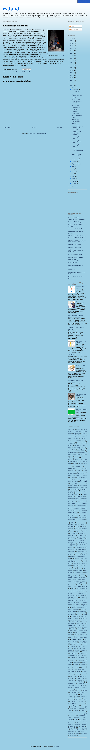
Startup (70, 687)
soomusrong (84, 674)
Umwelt (81, 701)
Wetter (72, 726)
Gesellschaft (83, 544)
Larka (83, 591)
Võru (83, 717)
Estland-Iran (84, 498)
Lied (76, 598)
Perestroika (77, 635)
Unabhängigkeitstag (73, 705)
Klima (75, 577)
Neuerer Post (8, 127)
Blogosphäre (71, 450)
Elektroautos (71, 473)
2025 (72, 41)
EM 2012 (83, 473)
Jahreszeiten (76, 565)
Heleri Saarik (71, 552)
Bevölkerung (77, 447)
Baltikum (70, 445)
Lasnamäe (70, 593)
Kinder (76, 576)
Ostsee (85, 628)
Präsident (73, 643)
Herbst (83, 552)
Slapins (85, 671)
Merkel (69, 609)
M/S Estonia (71, 602)
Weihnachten (71, 722)
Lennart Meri (72, 597)
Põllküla (85, 641)
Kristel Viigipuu (71, 584)
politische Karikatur (72, 641)
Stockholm (70, 689)
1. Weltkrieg (76, 433)
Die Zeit (75, 463)
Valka (76, 710)
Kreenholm (70, 582)
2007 (72, 85)
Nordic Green (84, 618)
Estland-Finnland (73, 494)
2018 (72, 58)
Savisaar (73, 657)
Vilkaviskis (73, 715)
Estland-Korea (72, 503)
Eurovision (73, 530)
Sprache (70, 683)
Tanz (69, 694)
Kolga (69, 579)
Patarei (81, 634)
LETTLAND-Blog (73, 260)
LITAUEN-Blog (72, 262)
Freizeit (70, 538)
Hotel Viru (72, 556)
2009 (72, 80)
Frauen (81, 535)
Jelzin (69, 567)
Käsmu (76, 574)
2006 (72, 87)
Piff (70, 637)
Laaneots (85, 590)
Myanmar (79, 614)
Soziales (70, 680)
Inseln (83, 560)
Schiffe (81, 659)
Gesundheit (74, 546)
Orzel (78, 627)
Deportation (77, 459)
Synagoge (78, 690)
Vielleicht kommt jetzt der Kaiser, (77, 155)
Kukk (84, 584)
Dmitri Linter (76, 464)
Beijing (69, 447)
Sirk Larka (71, 669)
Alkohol (83, 434)
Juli (73, 168)
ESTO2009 (82, 524)
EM (78, 473)
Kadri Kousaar (78, 570)
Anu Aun (83, 438)
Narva (85, 614)
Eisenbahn (81, 472)
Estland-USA (82, 519)
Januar (74, 183)
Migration (76, 609)
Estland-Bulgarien (74, 487)
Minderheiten (72, 611)
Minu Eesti (82, 611)
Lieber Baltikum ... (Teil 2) (77, 108)
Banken (77, 445)
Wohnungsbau (81, 731)
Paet (71, 632)
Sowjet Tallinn (73, 676)
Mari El (83, 604)
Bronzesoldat (20, 72)
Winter (82, 726)
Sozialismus (81, 680)
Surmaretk (84, 689)
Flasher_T (82, 533)
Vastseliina (70, 712)
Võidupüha (76, 717)
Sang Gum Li (84, 655)
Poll (80, 641)
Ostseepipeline (73, 630)
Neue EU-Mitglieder (77, 92)
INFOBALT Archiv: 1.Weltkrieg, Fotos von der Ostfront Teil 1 (77, 236)
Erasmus (73, 477)
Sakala (77, 655)
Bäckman (78, 443)
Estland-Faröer (80, 492)
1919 (84, 433)
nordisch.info (72, 269)
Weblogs (82, 720)
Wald (69, 720)
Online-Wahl (71, 625)
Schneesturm (71, 660)
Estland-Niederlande (72, 507)
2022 (72, 48)
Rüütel (82, 653)
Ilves (69, 558)
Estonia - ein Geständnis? (76, 120)
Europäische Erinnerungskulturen (77, 150)
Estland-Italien (71, 501)
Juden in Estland (83, 567)
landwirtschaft (74, 591)
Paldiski (83, 632)
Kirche (70, 577)
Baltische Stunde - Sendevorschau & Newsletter (76, 218)
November (75, 159)
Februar (74, 181)
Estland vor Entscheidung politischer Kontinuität (75, 316)
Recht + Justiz (81, 646)
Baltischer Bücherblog (74, 222)
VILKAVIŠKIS (82, 715)
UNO (71, 706)
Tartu (75, 694)
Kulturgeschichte (82, 586)
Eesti (79, 470)
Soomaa (77, 674)
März (73, 178)
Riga (75, 648)
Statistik (77, 687)
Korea (69, 581)
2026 (72, 38)
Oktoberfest (71, 623)
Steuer (83, 687)
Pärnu (75, 634)
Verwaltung (78, 713)
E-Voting (81, 468)
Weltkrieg (70, 724)
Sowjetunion (81, 678)
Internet (70, 561)
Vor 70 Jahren (75, 105)
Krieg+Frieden (80, 583)
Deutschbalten (74, 461)
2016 (72, 63)
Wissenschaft (74, 729)
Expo (79, 530)
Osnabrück (84, 627)
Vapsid (82, 710)
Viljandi (85, 714)
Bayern (83, 445)
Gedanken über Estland (75, 229)
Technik (83, 694)
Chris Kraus (78, 456)
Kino (82, 576)
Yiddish (77, 733)
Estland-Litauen (81, 505)
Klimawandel (82, 577)
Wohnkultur (70, 731)
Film (77, 531)
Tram (84, 698)
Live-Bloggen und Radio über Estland (76, 133)
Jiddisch (75, 567)
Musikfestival (71, 614)
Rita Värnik (82, 648)
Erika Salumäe (81, 477)
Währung (82, 719)
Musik (80, 613)
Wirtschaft (71, 728)
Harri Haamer (81, 551)
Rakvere (85, 644)
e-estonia (77, 466)
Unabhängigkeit (72, 703)
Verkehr (80, 712)
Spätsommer (71, 681)
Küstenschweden (76, 590)
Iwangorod (79, 561)
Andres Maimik (81, 436)
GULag (75, 549)
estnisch (72, 523)
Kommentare (73, 29)
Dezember (75, 89)
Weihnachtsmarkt (81, 722)
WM (83, 729)
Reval (69, 648)
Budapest (49, 53)
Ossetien (72, 628)
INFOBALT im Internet (74, 244)
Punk (72, 644)
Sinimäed (83, 667)
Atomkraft (70, 443)
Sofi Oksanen (81, 673)
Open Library (71, 627)
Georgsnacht (81, 542)
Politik (85, 637)
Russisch (85, 651)
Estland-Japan (81, 501)
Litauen (82, 598)
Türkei (77, 699)
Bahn (84, 443)
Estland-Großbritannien (73, 498)
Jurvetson (79, 568)
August (74, 166)
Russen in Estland (73, 652)
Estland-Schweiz (81, 514)
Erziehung (70, 479)
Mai (73, 173)
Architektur (81, 442)
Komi (74, 579)
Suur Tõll (72, 690)
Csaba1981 (62, 55)
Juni (73, 171)
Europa (70, 528)
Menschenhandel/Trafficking (78, 607)
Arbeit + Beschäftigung (75, 440)
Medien (85, 606)
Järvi (84, 565)
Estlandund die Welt (81, 521)
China (85, 454)
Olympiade (80, 623)
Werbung (84, 724)
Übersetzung (84, 699)
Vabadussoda (73, 708)
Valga (69, 710)
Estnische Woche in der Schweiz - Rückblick (77, 127)
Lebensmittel (71, 595)
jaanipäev (83, 563)
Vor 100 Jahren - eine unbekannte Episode (77, 101)
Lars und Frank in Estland (75, 257)
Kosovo (83, 581)
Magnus (79, 602)
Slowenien (72, 673)
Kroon (79, 584)
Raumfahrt (72, 646)
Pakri (77, 632)
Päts (86, 634)
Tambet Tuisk (82, 692)
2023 (72, 45)
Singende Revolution (73, 667)
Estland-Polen (71, 510)
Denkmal (70, 459)
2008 (72, 82)
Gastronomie (71, 540)
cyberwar (75, 458)
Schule (70, 662)
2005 (72, 186)
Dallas (83, 457)
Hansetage (71, 551)
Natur (69, 618)
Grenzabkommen (80, 547)
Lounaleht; (82, 600)
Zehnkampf (84, 733)
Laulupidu (80, 593)
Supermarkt (77, 689)
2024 (72, 43)
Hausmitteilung (80, 302)
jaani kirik (76, 563)
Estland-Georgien (80, 496)
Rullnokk (83, 650)
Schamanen (81, 657)
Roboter (70, 650)
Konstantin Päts (81, 579)
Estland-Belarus (83, 485)
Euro (82, 526)
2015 (72, 65)
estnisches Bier (72, 524)
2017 (72, 60)
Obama (78, 620)
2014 (72, 68)
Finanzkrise (84, 531)
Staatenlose (71, 685)
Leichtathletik (80, 595)
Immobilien (76, 558)
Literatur (70, 600)
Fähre (83, 530)
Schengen (71, 659)
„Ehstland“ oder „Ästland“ (75, 355)
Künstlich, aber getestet (80, 287)
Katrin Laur (82, 574)
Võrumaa (70, 719)
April (73, 176)
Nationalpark (75, 616)
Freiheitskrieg (82, 537)
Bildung (70, 449)
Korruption (76, 581)
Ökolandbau (76, 621)
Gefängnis (81, 540)
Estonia (70, 526)
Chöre (71, 456)
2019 (72, 55)
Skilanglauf (71, 671)
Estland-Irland (73, 499)
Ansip (69, 438)
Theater (70, 696)
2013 (72, 70)
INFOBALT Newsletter (74, 247)
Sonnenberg (71, 674)
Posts (71, 26)
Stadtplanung (80, 685)
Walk (75, 720)
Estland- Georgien (72, 485)
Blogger (80, 449)
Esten (76, 481)
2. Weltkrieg (71, 435)
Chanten (80, 454)
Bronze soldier (12, 72)
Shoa (69, 666)
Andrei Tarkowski (72, 436)
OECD (69, 621)
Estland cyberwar (79, 483)
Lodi (77, 600)
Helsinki (78, 552)
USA (75, 707)
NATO (83, 616)
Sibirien (75, 666)
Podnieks (75, 637)
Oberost (83, 620)
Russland (73, 653)
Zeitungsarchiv (73, 735)
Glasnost (70, 547)
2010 (72, 77)
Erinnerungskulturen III (15, 25)
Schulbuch (81, 660)
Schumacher (77, 662)
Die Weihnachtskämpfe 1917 (77, 96)
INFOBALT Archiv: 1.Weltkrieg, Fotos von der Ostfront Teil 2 (77, 241)
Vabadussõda (82, 708)
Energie (76, 475)
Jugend (72, 568)
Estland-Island (82, 499)
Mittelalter (70, 613)
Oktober (74, 161)
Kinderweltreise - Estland (75, 254)
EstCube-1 (70, 481)
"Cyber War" (71, 429)
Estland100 (70, 521)
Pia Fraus (84, 635)
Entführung (84, 475)
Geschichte (71, 544)
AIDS (78, 435)
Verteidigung (71, 713)
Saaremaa (71, 655)
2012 (72, 73)
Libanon (70, 598)
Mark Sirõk (71, 606)
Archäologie (71, 442)
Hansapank (82, 549)
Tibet (76, 696)
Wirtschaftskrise (83, 728)
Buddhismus (82, 452)
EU (77, 526)
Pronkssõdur (32, 72)
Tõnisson (70, 698)
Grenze (70, 549)
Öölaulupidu (82, 625)
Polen (80, 637)
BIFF (83, 447)
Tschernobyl (71, 699)
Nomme (76, 618)
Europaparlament (82, 528)
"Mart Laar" (78, 431)
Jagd (69, 565)
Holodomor (84, 554)
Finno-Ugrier (74, 533)
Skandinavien (81, 669)
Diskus (80, 463)
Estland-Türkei (81, 517)
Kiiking (70, 576)
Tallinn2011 (74, 692)
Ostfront (79, 628)
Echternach (71, 470)
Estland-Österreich (80, 508)
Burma (69, 454)
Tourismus (77, 698)
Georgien (70, 542)
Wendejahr (77, 724)
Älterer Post (60, 127)
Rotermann (76, 650)
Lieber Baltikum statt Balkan (76, 112)
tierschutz (82, 696)
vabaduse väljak (83, 707)
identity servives (81, 556)
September (75, 164)
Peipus (71, 635)
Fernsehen (71, 531)
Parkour (70, 634)
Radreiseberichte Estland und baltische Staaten (76, 273)
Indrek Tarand (84, 558)
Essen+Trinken (80, 479)
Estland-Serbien (72, 515)
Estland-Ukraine (72, 519)
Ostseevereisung (83, 630)
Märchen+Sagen (76, 604)
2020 (72, 53)
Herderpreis (71, 554)
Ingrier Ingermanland (75, 560)
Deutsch (85, 459)
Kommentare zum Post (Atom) (37, 133)
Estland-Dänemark (74, 489)
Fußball (80, 538)
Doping (82, 464)
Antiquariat (75, 438)
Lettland (83, 597)
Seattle (83, 662)
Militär (83, 609)
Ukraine (73, 701)
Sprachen (81, 683)
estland (11, 9)
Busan (74, 454)
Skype (78, 671)
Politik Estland (77, 639)
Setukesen (76, 664)
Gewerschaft (82, 545)
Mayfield (78, 606)
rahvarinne (78, 644)
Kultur (70, 586)
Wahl (76, 719)
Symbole (74, 123)
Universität (84, 705)
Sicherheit (82, 666)
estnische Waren (81, 523)
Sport (80, 682)
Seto (69, 664)
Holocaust (78, 554)
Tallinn (85, 691)
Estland (26, 72)
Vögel (69, 717)
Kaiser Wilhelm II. (79, 572)
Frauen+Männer (72, 537)
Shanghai (83, 664)
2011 (72, 75)
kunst (72, 588)
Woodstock (70, 733)
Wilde (77, 726)
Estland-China (84, 487)
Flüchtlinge (71, 535)
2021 (72, 50)
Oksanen (83, 621)
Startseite (34, 127)
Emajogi (70, 475)
